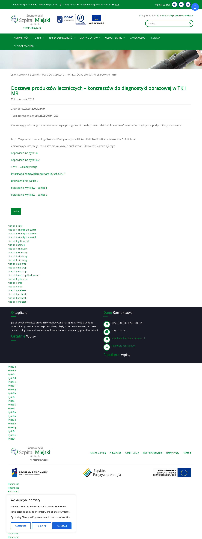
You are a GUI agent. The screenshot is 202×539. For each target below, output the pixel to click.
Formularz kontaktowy (123, 345)
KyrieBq (12, 427)
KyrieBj (11, 400)
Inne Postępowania (152, 452)
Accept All (62, 525)
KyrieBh (12, 393)
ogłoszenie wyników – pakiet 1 (29, 187)
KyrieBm (12, 412)
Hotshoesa (13, 483)
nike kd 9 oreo (15, 282)
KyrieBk (12, 404)
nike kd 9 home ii (16, 244)
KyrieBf (11, 385)
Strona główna (19, 74)
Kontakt (156, 37)
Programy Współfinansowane (95, 4)
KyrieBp (12, 423)
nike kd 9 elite (15, 225)
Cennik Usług (132, 452)
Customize (20, 525)
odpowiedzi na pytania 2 (25, 160)
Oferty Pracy (69, 4)
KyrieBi (11, 397)
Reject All (41, 525)
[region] (41, 514)
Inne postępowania (48, 4)
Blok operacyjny (25, 46)
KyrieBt (11, 438)
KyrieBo (12, 419)
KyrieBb (12, 370)
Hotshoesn (13, 533)
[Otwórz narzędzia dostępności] (195, 7)
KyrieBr (11, 431)
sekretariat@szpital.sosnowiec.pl (176, 15)
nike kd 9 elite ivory (17, 248)
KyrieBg (12, 389)
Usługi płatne (115, 37)
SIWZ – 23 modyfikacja (24, 167)
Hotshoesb (13, 487)
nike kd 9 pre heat (17, 290)
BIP (117, 4)
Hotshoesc (13, 491)
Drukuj (16, 211)
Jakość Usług (137, 37)
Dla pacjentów (90, 37)
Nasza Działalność (62, 37)
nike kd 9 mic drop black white (23, 275)
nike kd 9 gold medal (18, 241)
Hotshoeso (13, 537)
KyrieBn (12, 415)
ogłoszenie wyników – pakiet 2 (29, 194)
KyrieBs (12, 434)
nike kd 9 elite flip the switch (22, 229)
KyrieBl (11, 408)
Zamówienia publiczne (22, 4)
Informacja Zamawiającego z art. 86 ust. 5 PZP (38, 174)
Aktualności (21, 37)
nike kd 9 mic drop (17, 263)
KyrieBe (12, 381)
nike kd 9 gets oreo (17, 278)
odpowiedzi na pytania (24, 153)
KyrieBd (12, 378)
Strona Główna (98, 452)
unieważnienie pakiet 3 (24, 181)
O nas (40, 37)
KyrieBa (12, 366)
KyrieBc (12, 374)
